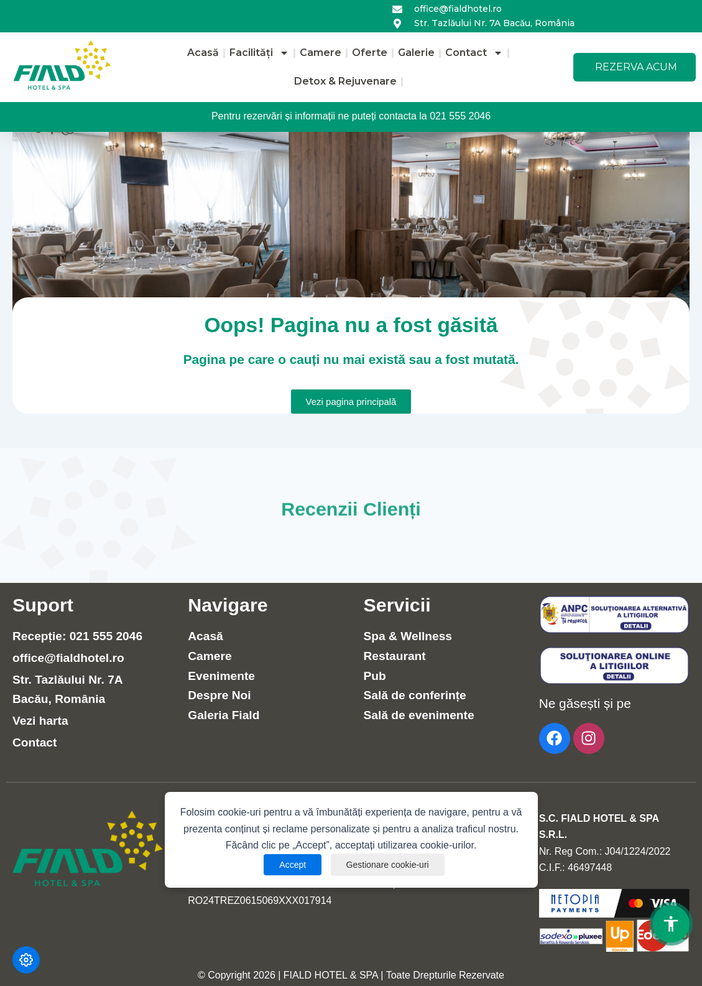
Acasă (203, 52)
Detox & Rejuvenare (345, 81)
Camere (320, 52)
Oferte (369, 52)
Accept (292, 865)
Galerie (416, 52)
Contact (474, 53)
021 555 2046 (460, 116)
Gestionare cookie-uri (387, 865)
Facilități (259, 53)
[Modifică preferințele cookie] (26, 960)
